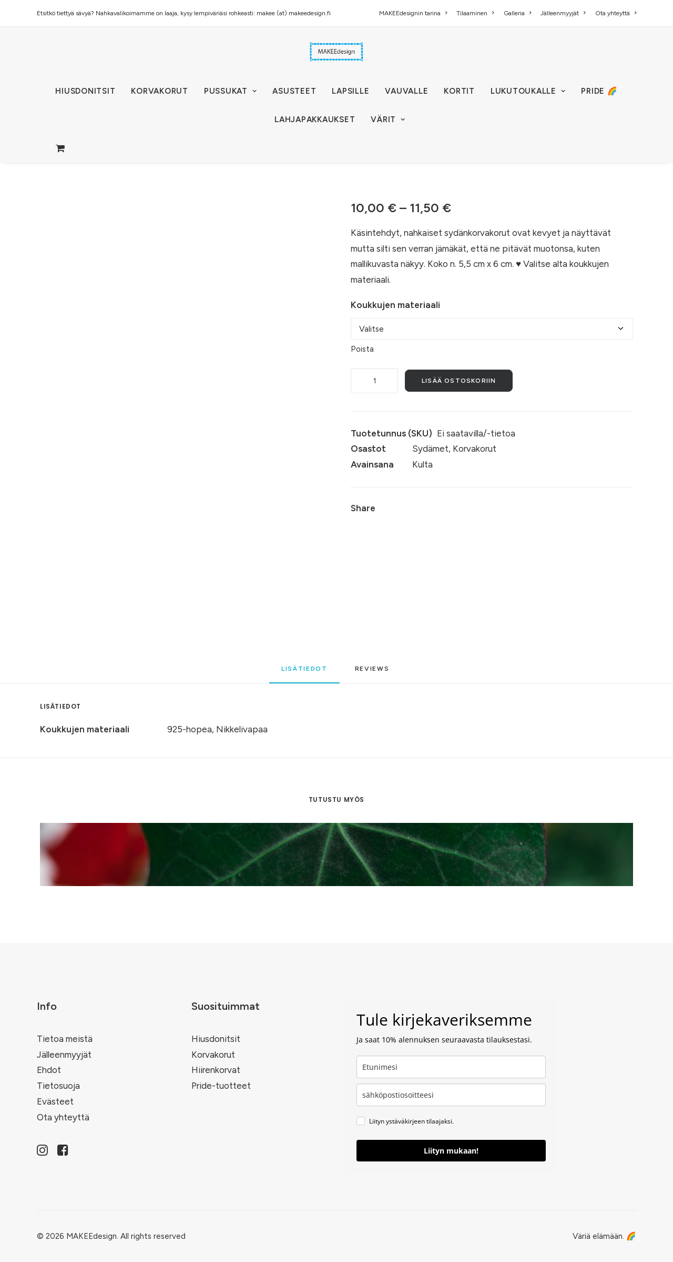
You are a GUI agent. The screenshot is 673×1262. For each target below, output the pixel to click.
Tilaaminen (475, 13)
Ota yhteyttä (615, 13)
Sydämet (430, 448)
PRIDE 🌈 (599, 91)
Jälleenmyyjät (563, 13)
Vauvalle (406, 91)
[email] (451, 1095)
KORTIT (459, 91)
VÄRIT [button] (388, 119)
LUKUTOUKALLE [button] (528, 91)
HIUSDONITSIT (85, 91)
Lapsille (350, 91)
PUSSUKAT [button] (230, 91)
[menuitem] (415, 13)
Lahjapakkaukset (314, 119)
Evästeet (55, 1101)
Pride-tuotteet (221, 1085)
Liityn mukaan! (451, 1151)
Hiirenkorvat (215, 1070)
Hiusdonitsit (215, 1039)
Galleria (517, 13)
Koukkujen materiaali (395, 305)
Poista (362, 349)
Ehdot (49, 1070)
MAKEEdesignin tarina (413, 13)
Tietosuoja (58, 1085)
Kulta (422, 464)
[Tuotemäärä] (374, 380)
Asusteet (294, 91)
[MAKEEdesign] (336, 51)
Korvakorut (474, 448)
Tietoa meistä (65, 1039)
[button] (42, 1152)
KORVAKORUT (159, 91)
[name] (451, 1067)
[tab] (373, 672)
